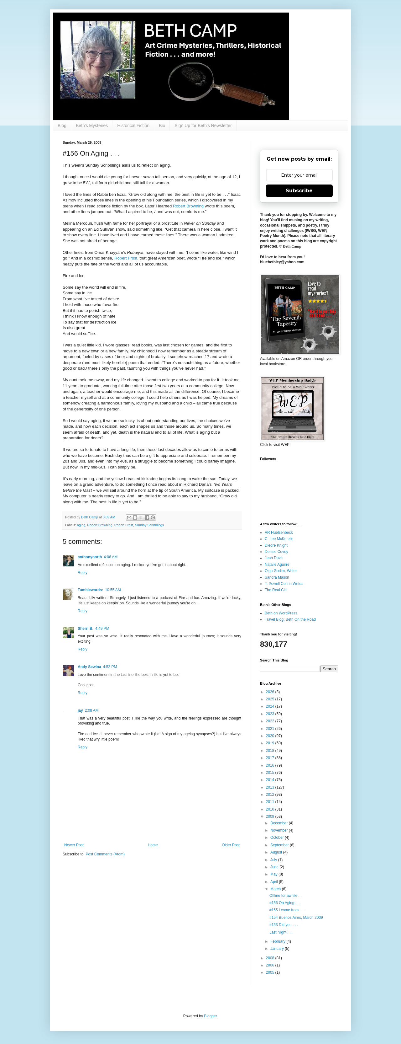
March (276, 889)
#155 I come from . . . (287, 910)
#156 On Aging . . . (284, 903)
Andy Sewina (89, 667)
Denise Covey (276, 551)
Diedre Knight (276, 545)
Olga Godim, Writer (281, 571)
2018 (270, 750)
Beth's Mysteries (92, 125)
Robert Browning (188, 206)
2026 (270, 692)
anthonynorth (90, 557)
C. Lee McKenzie (279, 539)
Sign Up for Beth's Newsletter (203, 125)
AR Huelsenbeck (279, 532)
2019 (270, 743)
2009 (270, 816)
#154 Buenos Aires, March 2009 (296, 917)
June (274, 867)
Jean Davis (274, 558)
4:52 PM (110, 667)
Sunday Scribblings (149, 525)
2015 (270, 772)
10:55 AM (113, 590)
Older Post (231, 845)
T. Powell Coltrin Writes (284, 583)
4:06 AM (110, 557)
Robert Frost (125, 258)
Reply (82, 572)
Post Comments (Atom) (105, 854)
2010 (270, 809)
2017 (270, 758)
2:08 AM (92, 710)
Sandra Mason (277, 577)
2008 (270, 958)
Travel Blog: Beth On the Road (290, 619)
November (279, 830)
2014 (270, 780)
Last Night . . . (281, 932)
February (278, 941)
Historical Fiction (133, 125)
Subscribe (299, 191)
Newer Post (74, 845)
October (277, 837)
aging (81, 525)
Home (153, 845)
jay (80, 710)
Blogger (210, 1016)
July (274, 860)
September (280, 845)
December (279, 823)
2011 (270, 802)
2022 (270, 721)
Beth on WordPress (281, 613)
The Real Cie (276, 590)
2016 (270, 765)
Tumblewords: (90, 590)
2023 (270, 714)
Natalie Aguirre (277, 564)
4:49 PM (102, 628)
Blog (62, 125)
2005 (270, 972)
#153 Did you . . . (283, 925)
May (274, 874)
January (277, 948)
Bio (162, 125)
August (276, 852)
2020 (270, 736)
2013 (270, 787)
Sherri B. (85, 628)
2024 (270, 706)
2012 (270, 794)
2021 (270, 728)
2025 (270, 699)
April (274, 882)
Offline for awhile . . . (286, 895)
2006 (270, 965)
